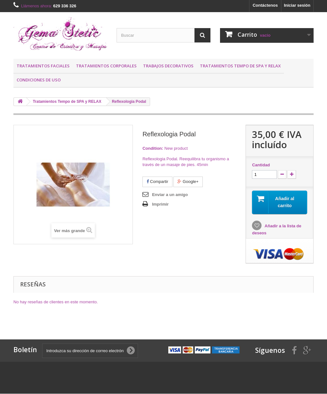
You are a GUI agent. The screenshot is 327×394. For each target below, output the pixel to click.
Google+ (188, 181)
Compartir (157, 181)
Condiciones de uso (39, 80)
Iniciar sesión (297, 5)
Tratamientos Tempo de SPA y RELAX (240, 66)
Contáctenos (265, 5)
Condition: (152, 148)
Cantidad (261, 165)
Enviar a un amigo (170, 194)
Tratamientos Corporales (106, 66)
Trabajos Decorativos (168, 66)
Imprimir (160, 204)
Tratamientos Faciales (43, 66)
